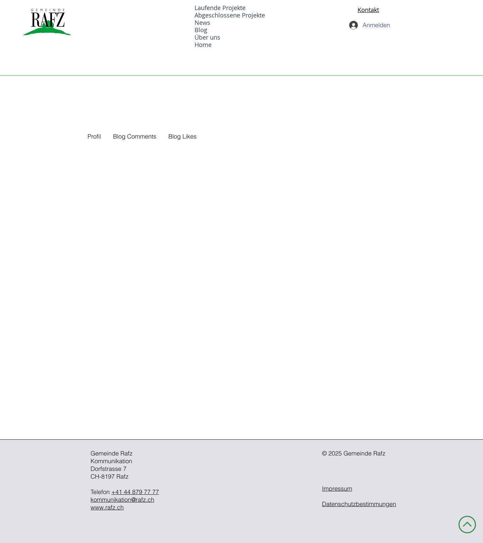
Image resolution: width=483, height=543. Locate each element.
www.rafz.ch (107, 507)
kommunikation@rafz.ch (122, 499)
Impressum (337, 488)
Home (203, 44)
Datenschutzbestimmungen (359, 504)
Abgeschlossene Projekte (230, 15)
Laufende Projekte (220, 7)
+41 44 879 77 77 (135, 492)
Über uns (207, 37)
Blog (201, 30)
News (202, 22)
